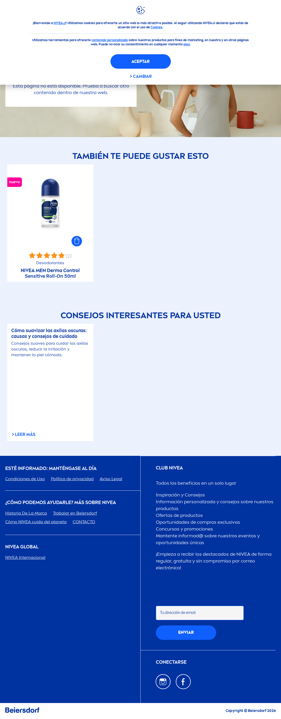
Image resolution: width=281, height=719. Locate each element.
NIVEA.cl (60, 23)
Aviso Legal (111, 478)
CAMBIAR (142, 76)
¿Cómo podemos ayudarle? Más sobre (60, 502)
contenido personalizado (110, 40)
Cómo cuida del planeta (36, 521)
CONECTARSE (171, 662)
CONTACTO (84, 521)
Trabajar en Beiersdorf (75, 513)
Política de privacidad (72, 478)
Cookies (156, 27)
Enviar (186, 632)
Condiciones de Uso (25, 478)
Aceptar (140, 61)
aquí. (186, 44)
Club (169, 468)
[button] (77, 241)
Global (22, 547)
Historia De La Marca (26, 513)
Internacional (25, 557)
